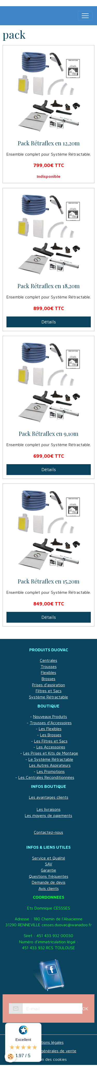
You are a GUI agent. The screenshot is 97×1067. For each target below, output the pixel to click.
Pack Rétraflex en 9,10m (48, 433)
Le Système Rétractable (50, 759)
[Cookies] (10, 1056)
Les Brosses (50, 734)
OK (85, 1008)
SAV (48, 864)
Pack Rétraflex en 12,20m (49, 143)
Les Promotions (51, 771)
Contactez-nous (48, 832)
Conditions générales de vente (48, 1050)
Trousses (49, 666)
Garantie (48, 870)
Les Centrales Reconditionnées (46, 777)
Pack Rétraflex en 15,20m (48, 581)
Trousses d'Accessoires (51, 722)
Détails (48, 321)
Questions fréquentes (48, 876)
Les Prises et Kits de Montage (50, 753)
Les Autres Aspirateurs (50, 765)
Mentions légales (49, 1042)
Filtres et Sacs (49, 690)
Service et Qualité (48, 858)
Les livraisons (49, 809)
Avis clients (49, 888)
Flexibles (48, 672)
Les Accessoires (50, 747)
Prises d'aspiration (48, 684)
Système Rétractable (48, 697)
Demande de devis (48, 882)
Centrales (48, 660)
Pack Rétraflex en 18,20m (48, 286)
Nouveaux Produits (50, 716)
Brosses (48, 678)
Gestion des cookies (48, 1059)
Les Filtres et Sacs (51, 741)
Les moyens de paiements (48, 815)
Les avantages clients (48, 797)
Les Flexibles (50, 728)
